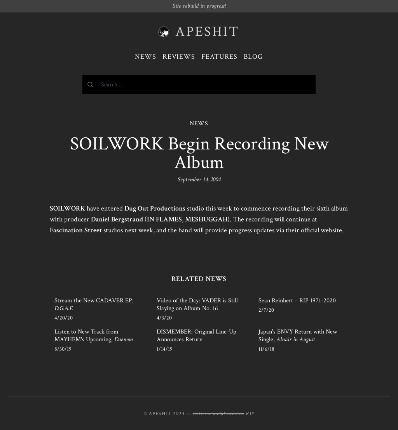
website (331, 230)
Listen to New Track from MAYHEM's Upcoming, (93, 336)
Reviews (178, 56)
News (145, 56)
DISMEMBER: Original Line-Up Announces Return (196, 336)
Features (219, 56)
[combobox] (199, 84)
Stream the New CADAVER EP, (94, 304)
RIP (250, 413)
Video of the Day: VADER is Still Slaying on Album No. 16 (197, 304)
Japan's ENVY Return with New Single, (297, 336)
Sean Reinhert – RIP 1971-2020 (297, 301)
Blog (253, 56)
